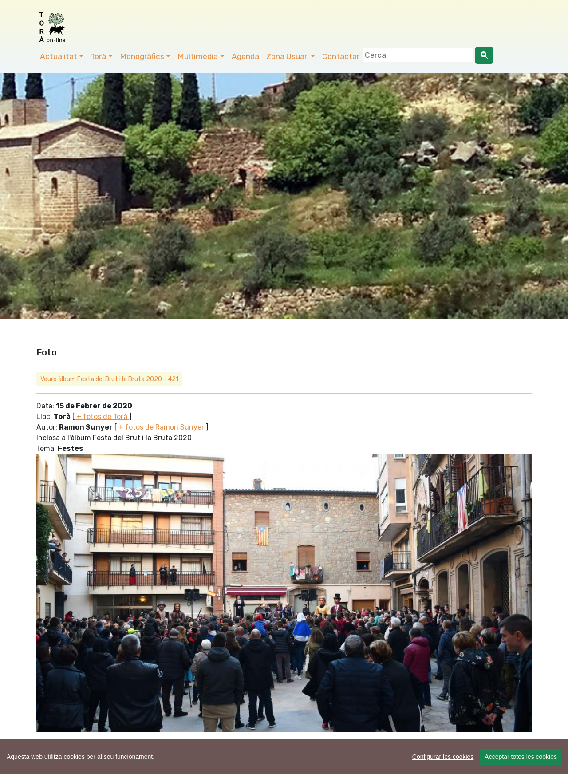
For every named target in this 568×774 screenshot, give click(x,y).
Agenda (245, 56)
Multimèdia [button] (198, 56)
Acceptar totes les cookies (521, 756)
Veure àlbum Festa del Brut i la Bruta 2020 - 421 (109, 379)
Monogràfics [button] (142, 56)
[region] (284, 756)
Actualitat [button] (58, 56)
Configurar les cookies (443, 756)
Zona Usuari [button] (287, 56)
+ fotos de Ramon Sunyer (161, 427)
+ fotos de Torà (102, 416)
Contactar (340, 56)
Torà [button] (98, 56)
